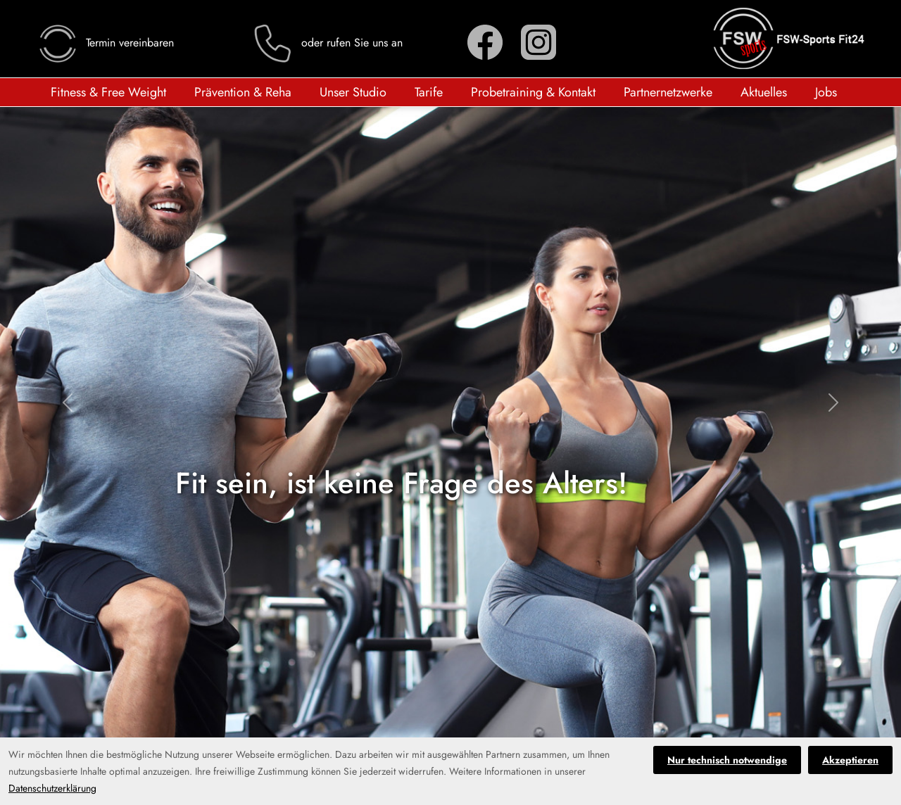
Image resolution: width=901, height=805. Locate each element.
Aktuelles (764, 92)
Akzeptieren (850, 760)
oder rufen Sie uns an (327, 42)
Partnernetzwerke (668, 92)
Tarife (429, 92)
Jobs (826, 92)
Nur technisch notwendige (727, 760)
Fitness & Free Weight (108, 92)
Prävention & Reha (242, 92)
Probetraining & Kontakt (533, 92)
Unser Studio (353, 92)
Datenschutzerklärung (52, 788)
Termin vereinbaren (105, 42)
